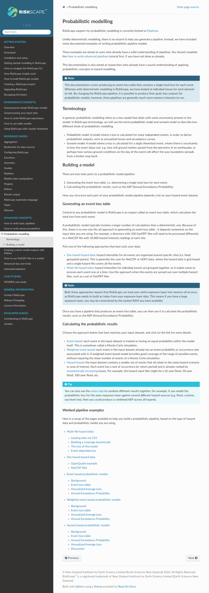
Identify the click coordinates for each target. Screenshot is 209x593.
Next (192, 558)
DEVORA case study (15, 282)
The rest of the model (84, 446)
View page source (188, 7)
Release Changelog (14, 300)
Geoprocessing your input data (21, 113)
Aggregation (10, 142)
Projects (8, 184)
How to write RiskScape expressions (24, 118)
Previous (72, 558)
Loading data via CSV (84, 438)
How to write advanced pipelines (22, 228)
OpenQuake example (84, 463)
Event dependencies (83, 450)
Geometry (9, 163)
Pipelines (8, 173)
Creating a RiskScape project (19, 84)
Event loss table (81, 484)
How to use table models (17, 123)
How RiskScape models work (20, 73)
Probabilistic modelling (15, 234)
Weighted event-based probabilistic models (94, 499)
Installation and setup (16, 58)
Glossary (8, 210)
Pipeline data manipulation (18, 178)
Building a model (13, 244)
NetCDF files (79, 467)
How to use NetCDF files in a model (24, 258)
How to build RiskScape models (21, 79)
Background (78, 480)
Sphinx (79, 586)
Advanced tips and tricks (17, 263)
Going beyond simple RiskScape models (25, 108)
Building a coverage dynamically (91, 442)
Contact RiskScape (14, 295)
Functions (9, 157)
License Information (15, 305)
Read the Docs (127, 586)
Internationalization (14, 269)
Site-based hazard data (81, 457)
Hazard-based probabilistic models (88, 525)
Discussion (78, 548)
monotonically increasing (82, 371)
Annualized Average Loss (86, 489)
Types (7, 205)
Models (8, 168)
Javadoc (8, 324)
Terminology (12, 239)
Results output (12, 194)
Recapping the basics (15, 94)
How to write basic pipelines (19, 223)
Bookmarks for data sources (19, 147)
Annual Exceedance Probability (90, 493)
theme (98, 586)
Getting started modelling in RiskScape (25, 63)
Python (8, 189)
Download (9, 52)
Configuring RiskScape (16, 152)
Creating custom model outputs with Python (24, 252)
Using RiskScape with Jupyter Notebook (26, 128)
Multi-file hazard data (80, 431)
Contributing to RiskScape (18, 318)
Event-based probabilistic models (87, 474)
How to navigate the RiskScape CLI (23, 68)
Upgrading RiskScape (15, 89)
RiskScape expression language (21, 199)
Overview (9, 47)
